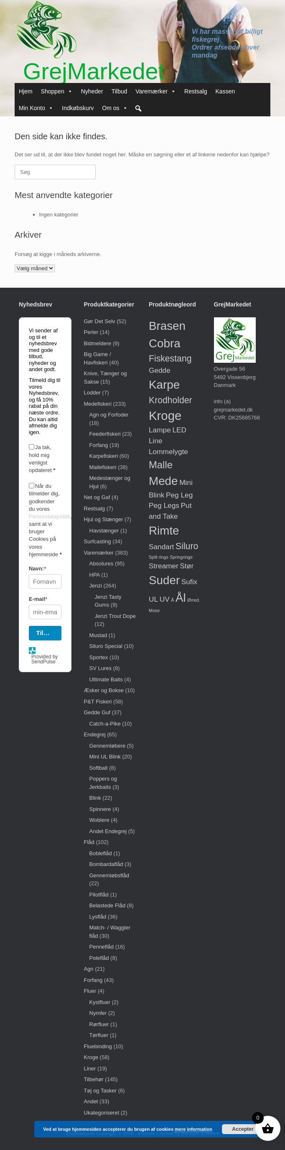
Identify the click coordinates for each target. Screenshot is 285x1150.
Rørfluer (99, 1024)
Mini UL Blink (105, 756)
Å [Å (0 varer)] (172, 600)
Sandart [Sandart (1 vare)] (161, 546)
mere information (193, 1129)
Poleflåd (99, 958)
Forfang (98, 445)
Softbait (98, 768)
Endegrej (95, 734)
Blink (95, 798)
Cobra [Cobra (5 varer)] (165, 343)
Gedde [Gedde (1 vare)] (159, 370)
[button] (138, 108)
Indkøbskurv (78, 108)
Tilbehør (94, 1079)
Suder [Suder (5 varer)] (164, 580)
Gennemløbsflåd (109, 875)
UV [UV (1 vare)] (165, 599)
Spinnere (100, 809)
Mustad (98, 635)
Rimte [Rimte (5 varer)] (164, 530)
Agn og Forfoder (109, 415)
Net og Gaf (97, 497)
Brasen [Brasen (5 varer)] (167, 325)
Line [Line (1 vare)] (156, 441)
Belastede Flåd (107, 905)
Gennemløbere (107, 746)
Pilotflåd (99, 894)
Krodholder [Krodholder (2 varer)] (170, 400)
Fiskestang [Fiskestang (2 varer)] (170, 358)
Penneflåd (101, 947)
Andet (91, 1101)
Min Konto (36, 108)
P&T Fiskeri (98, 701)
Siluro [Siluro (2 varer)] (187, 546)
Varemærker (155, 91)
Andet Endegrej (108, 831)
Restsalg (195, 91)
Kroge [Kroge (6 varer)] (165, 415)
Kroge (91, 1057)
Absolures (101, 563)
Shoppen (57, 91)
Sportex (98, 657)
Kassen (225, 91)
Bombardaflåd (106, 864)
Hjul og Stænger (103, 519)
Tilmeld (47, 632)
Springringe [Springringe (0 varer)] (181, 557)
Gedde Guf (97, 712)
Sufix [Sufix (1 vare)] (189, 582)
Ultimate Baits (106, 679)
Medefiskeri (98, 404)
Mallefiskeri (103, 467)
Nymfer (98, 1013)
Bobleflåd (100, 853)
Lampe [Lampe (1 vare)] (160, 430)
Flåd (89, 842)
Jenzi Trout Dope (115, 616)
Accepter (242, 1129)
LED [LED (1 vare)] (179, 430)
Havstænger (104, 530)
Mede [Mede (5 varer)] (163, 481)
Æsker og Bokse (104, 690)
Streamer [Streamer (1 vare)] (163, 566)
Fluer (90, 991)
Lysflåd (98, 917)
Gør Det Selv (99, 321)
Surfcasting (97, 541)
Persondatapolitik (50, 516)
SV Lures (100, 668)
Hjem (26, 91)
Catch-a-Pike (105, 724)
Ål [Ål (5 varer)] (181, 597)
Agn (89, 969)
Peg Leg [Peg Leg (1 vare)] (179, 495)
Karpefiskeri (103, 456)
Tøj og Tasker (100, 1090)
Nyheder (92, 91)
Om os (114, 108)
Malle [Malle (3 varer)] (161, 464)
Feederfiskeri (105, 434)
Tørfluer (99, 1035)
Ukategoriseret (102, 1113)
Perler (91, 332)
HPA (94, 575)
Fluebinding (98, 1046)
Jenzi (95, 586)
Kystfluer (100, 1002)
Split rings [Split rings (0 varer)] (158, 557)
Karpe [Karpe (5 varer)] (164, 384)
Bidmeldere (98, 343)
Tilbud (119, 91)
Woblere (99, 820)
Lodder (92, 392)
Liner (90, 1068)
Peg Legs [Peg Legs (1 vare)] (164, 505)
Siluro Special (106, 646)
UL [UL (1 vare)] (153, 599)
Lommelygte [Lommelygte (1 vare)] (168, 451)
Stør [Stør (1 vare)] (187, 566)
